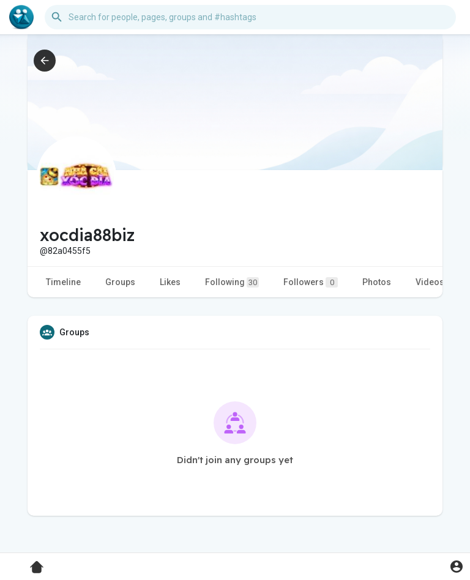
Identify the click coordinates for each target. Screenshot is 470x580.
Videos (430, 282)
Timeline (63, 282)
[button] (250, 17)
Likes (170, 282)
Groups (120, 282)
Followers (310, 282)
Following (232, 282)
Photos (376, 282)
